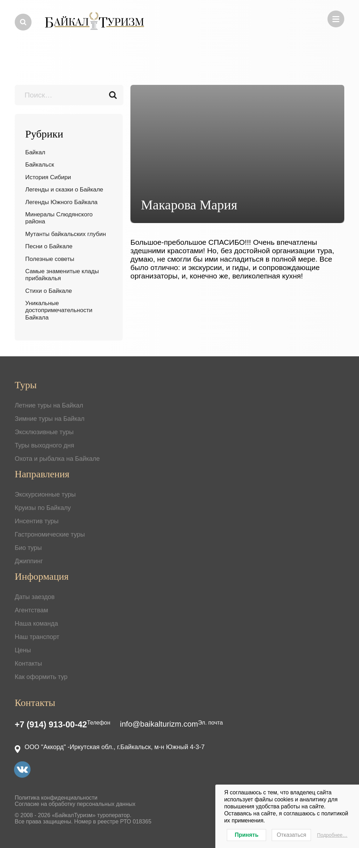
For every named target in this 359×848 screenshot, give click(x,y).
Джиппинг (29, 561)
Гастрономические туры (50, 534)
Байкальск (39, 164)
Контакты (28, 663)
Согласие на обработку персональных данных (75, 804)
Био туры (28, 547)
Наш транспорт (37, 636)
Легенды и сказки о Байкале (64, 189)
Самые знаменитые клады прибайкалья (62, 275)
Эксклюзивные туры (44, 432)
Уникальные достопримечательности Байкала (58, 310)
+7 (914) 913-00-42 (51, 724)
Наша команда (36, 623)
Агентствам (31, 610)
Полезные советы (49, 259)
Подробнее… (332, 835)
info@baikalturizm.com (159, 724)
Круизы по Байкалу (43, 507)
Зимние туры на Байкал (49, 418)
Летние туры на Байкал (49, 405)
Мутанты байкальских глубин (65, 234)
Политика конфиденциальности (56, 798)
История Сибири (48, 177)
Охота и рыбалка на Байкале (57, 458)
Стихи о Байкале (48, 291)
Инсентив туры (37, 521)
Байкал (35, 152)
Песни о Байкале (49, 246)
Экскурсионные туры (45, 494)
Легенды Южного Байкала (61, 202)
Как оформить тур (41, 676)
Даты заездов (35, 596)
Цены (23, 650)
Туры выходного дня (44, 445)
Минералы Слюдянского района (59, 218)
